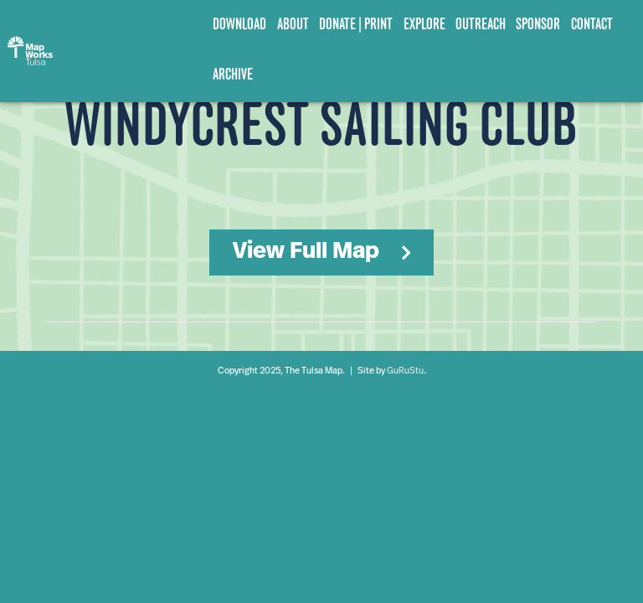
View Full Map (306, 252)
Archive (233, 74)
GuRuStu (405, 371)
